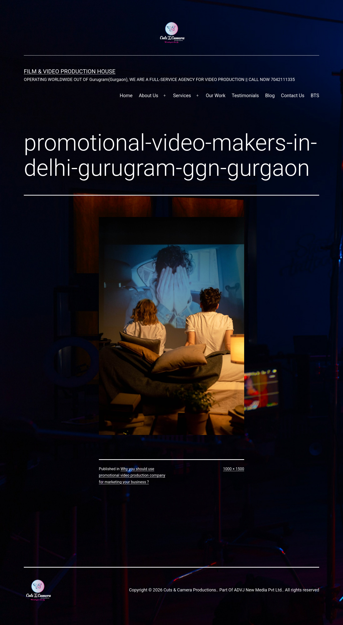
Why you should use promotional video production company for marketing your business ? (132, 475)
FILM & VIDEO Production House (70, 71)
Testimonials (245, 95)
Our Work (215, 95)
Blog (270, 95)
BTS (315, 95)
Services (182, 95)
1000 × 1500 (233, 469)
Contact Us (292, 95)
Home (126, 95)
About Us (148, 95)
